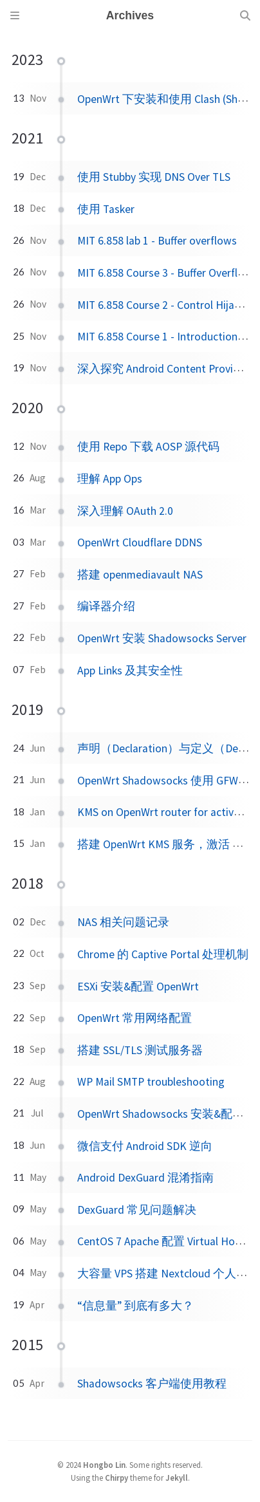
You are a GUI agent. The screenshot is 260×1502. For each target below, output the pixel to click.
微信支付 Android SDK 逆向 (144, 1146)
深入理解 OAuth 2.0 (125, 511)
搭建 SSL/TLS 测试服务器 (140, 1050)
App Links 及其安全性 (130, 670)
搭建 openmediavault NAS (140, 575)
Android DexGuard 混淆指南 (145, 1178)
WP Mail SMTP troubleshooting (151, 1082)
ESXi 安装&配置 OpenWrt (138, 986)
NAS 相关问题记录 (123, 922)
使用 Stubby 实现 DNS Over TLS (153, 177)
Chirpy (116, 1477)
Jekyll (176, 1477)
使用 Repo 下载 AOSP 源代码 (148, 447)
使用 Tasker (106, 209)
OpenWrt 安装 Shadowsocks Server (161, 638)
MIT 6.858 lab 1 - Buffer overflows (157, 241)
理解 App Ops (109, 479)
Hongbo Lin (104, 1465)
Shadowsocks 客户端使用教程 (152, 1384)
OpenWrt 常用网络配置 (134, 1018)
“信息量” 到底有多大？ (135, 1306)
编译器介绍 (106, 606)
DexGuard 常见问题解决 (136, 1210)
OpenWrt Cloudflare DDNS (139, 542)
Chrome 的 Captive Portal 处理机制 (162, 954)
